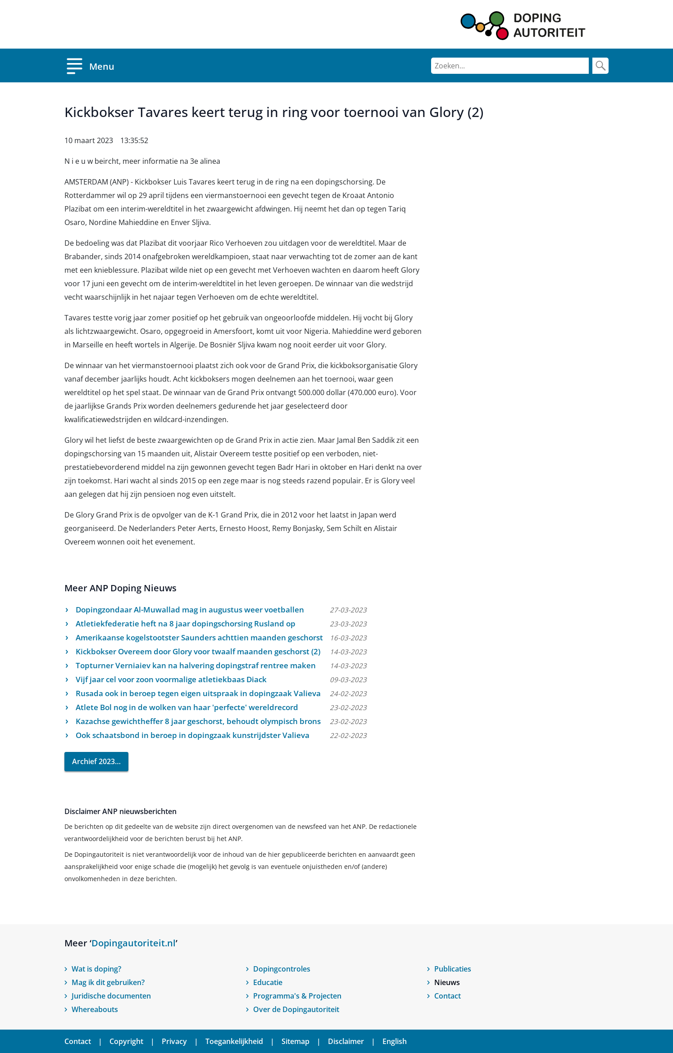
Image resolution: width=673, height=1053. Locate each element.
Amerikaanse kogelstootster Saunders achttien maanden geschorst (199, 637)
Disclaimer (346, 1041)
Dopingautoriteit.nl (133, 943)
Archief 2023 (93, 761)
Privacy (174, 1041)
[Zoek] (600, 66)
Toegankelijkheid (234, 1041)
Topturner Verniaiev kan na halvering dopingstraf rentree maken (196, 665)
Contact (447, 996)
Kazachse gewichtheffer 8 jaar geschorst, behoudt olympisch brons (198, 721)
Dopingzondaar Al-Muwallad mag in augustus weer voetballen (190, 609)
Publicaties (452, 969)
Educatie (267, 982)
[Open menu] (89, 65)
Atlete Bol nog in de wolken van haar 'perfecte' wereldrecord (187, 707)
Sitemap (295, 1041)
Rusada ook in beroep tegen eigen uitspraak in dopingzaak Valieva (198, 693)
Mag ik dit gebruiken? (108, 982)
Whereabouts (95, 1009)
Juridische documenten (111, 996)
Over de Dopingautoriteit (296, 1009)
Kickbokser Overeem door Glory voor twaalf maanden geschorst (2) (198, 651)
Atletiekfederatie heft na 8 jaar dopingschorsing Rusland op (186, 623)
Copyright (126, 1041)
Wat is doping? (96, 969)
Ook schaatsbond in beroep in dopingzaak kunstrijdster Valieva (192, 735)
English (394, 1041)
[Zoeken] (510, 66)
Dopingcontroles (281, 969)
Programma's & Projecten (297, 996)
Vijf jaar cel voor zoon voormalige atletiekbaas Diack (171, 679)
